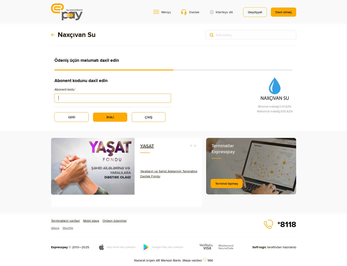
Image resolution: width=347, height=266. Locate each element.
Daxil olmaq (283, 12)
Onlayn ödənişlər (115, 220)
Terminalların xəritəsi (65, 220)
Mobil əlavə (91, 220)
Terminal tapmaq (226, 183)
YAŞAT (147, 145)
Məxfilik (68, 228)
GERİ (71, 117)
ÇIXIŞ (148, 117)
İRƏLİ (110, 117)
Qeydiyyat (255, 12)
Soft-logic (259, 247)
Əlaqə (55, 228)
